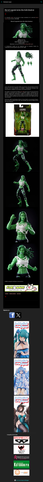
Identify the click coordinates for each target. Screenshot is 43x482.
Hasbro (12, 17)
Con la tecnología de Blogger (21, 480)
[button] (5, 14)
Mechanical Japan (7, 2)
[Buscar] (41, 1)
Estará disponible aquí (28, 44)
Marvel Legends (13, 293)
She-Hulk (22, 91)
